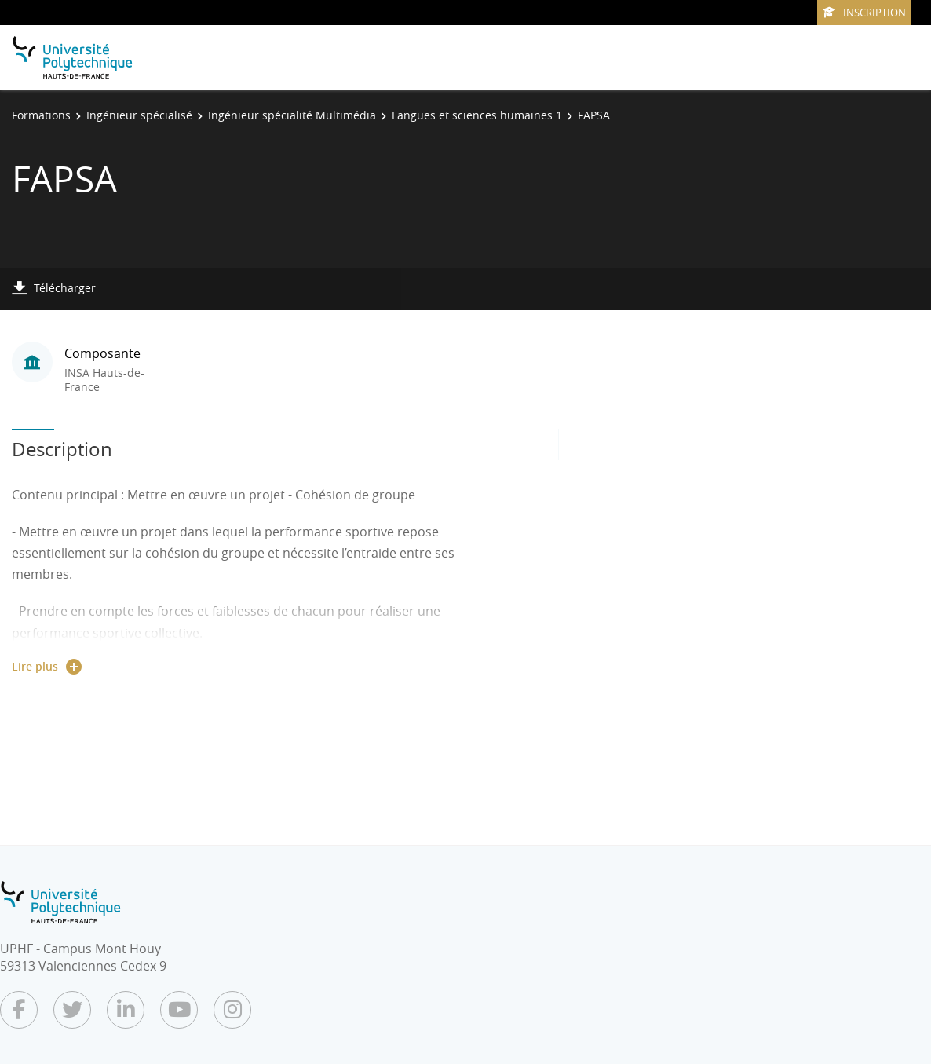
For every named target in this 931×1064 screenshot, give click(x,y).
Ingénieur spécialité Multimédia (292, 115)
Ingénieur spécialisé (139, 115)
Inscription (864, 12)
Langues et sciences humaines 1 (477, 115)
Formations (41, 115)
